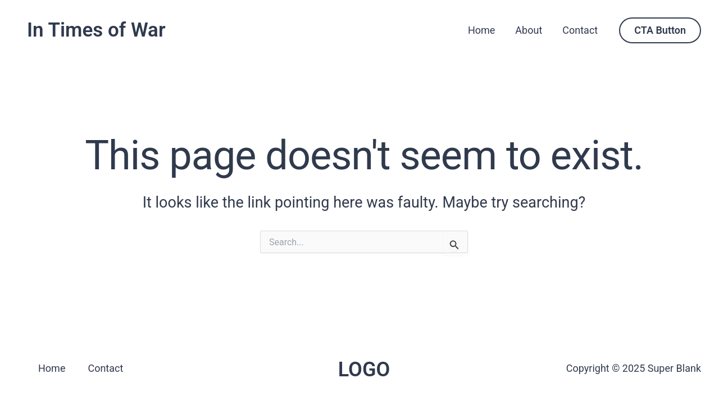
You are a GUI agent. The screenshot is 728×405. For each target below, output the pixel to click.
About (528, 30)
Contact (580, 30)
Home (481, 30)
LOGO (364, 369)
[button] (660, 30)
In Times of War (96, 30)
